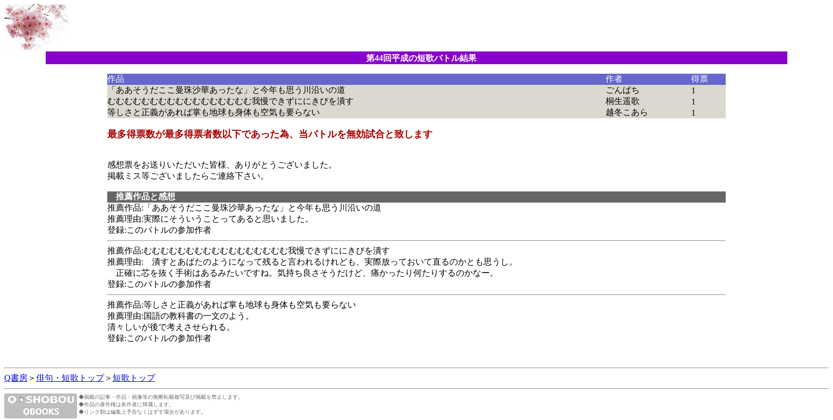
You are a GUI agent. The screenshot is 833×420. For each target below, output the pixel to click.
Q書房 (16, 377)
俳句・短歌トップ (70, 377)
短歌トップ (134, 377)
